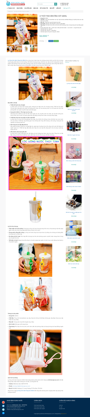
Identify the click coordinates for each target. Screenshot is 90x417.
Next (38, 48)
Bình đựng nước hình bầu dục (73, 160)
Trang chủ (10, 11)
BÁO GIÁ (35, 8)
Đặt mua (51, 40)
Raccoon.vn (63, 413)
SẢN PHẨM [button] (20, 8)
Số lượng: (41, 41)
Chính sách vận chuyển (39, 408)
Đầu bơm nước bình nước (73, 238)
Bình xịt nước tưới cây (73, 263)
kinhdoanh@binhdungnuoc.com (21, 386)
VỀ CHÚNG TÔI (44, 8)
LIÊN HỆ (58, 8)
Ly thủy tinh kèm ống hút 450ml (21, 11)
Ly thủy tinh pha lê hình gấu (74, 83)
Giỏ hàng (56, 40)
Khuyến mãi (62, 408)
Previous (5, 48)
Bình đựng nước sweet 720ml (73, 186)
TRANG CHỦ (11, 8)
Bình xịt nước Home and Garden (74, 110)
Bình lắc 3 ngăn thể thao (74, 135)
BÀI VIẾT (52, 8)
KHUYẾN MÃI (28, 8)
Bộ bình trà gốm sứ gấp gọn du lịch (73, 213)
